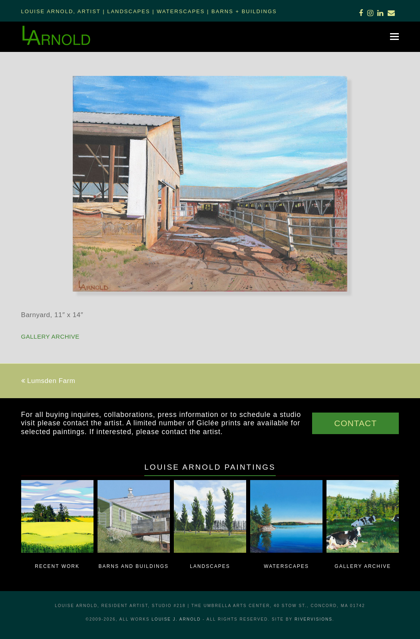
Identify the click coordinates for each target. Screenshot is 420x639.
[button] (394, 37)
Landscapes (128, 11)
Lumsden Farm (48, 381)
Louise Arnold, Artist (61, 11)
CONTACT (355, 423)
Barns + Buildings (244, 11)
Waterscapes (181, 11)
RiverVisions (313, 619)
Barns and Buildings (134, 566)
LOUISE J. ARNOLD (176, 619)
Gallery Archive (50, 336)
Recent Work (57, 566)
